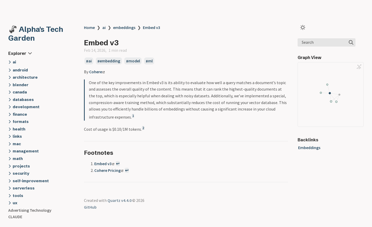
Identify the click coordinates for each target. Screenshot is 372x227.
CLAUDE (15, 216)
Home (89, 27)
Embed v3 (151, 27)
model (134, 61)
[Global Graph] (359, 67)
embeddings (124, 27)
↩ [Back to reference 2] (126, 170)
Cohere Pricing (108, 170)
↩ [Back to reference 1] (117, 163)
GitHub (90, 207)
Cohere (97, 71)
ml (150, 61)
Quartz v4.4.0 (119, 200)
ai (104, 27)
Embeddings (309, 147)
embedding (110, 61)
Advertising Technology (29, 210)
